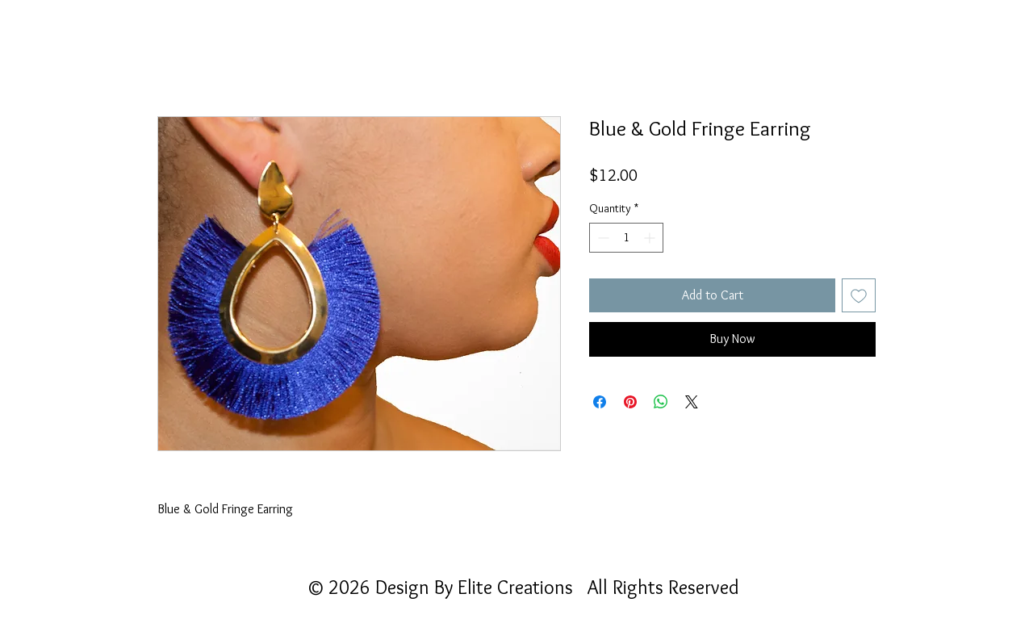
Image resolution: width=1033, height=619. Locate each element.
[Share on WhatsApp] (661, 402)
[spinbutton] (626, 238)
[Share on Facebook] (599, 402)
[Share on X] (691, 402)
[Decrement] (602, 238)
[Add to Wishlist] (859, 295)
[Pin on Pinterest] (630, 402)
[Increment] (651, 238)
